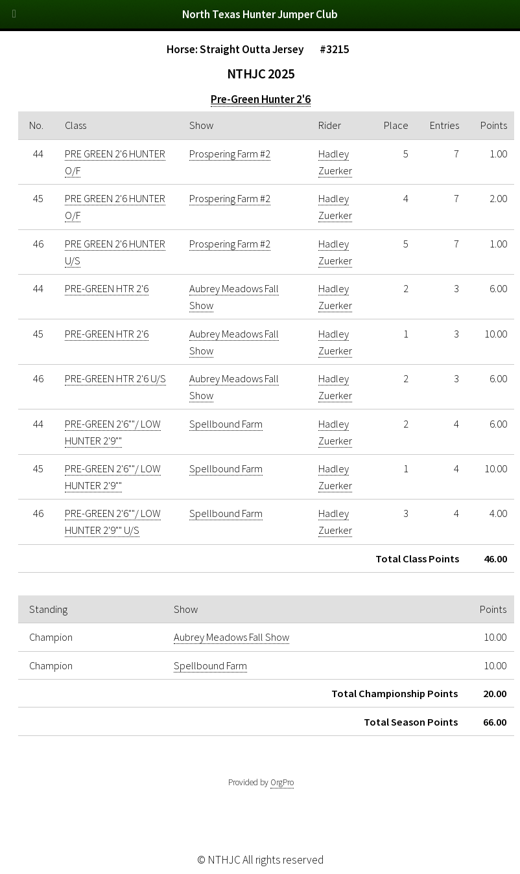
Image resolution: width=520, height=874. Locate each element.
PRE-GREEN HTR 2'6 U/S (115, 378)
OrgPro (282, 782)
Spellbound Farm (226, 423)
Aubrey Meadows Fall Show (231, 636)
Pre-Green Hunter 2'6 (261, 99)
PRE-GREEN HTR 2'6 (106, 288)
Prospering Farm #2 (229, 153)
